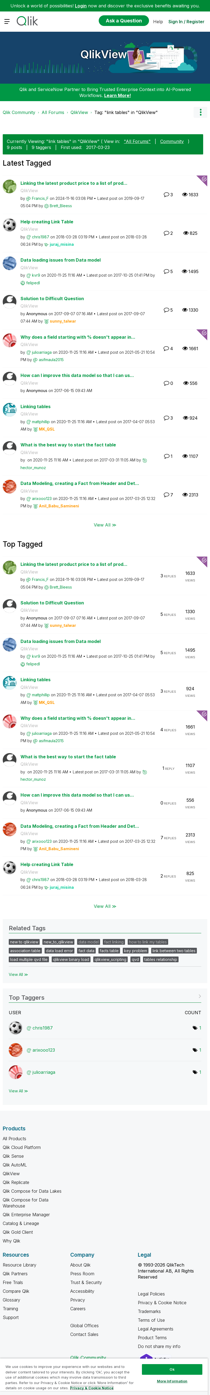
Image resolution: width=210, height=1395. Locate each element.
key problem (135, 950)
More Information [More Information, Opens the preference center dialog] (172, 1381)
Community (172, 141)
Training (10, 1308)
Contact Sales (84, 1334)
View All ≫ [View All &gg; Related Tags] (18, 974)
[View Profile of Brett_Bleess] (61, 205)
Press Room (82, 1273)
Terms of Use (151, 1320)
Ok (172, 1369)
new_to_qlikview (58, 942)
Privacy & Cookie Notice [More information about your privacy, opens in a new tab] (91, 1388)
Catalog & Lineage (21, 1223)
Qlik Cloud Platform (22, 1147)
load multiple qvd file (29, 959)
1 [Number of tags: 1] (200, 1028)
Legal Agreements (155, 1329)
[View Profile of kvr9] (36, 275)
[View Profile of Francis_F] (40, 198)
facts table (109, 950)
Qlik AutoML (15, 1165)
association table (25, 950)
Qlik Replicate (16, 1182)
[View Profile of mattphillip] (41, 421)
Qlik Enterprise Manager (26, 1214)
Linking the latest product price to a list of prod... (74, 183)
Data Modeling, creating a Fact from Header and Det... (80, 483)
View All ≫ (105, 525)
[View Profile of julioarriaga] (42, 352)
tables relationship (160, 959)
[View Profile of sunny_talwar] (63, 321)
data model (88, 942)
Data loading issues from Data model (61, 260)
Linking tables (36, 406)
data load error (59, 950)
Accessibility (82, 1291)
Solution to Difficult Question (52, 298)
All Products (14, 1138)
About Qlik (80, 1265)
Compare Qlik (16, 1291)
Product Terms (152, 1337)
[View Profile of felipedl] (33, 282)
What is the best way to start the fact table (68, 445)
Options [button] (200, 112)
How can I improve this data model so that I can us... (77, 375)
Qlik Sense (13, 1156)
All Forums (53, 112)
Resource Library (19, 1265)
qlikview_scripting (110, 959)
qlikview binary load (71, 959)
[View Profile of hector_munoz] (33, 467)
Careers (78, 1308)
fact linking (114, 942)
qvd (135, 959)
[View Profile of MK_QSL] (47, 429)
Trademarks (149, 1311)
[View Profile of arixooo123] (42, 498)
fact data (86, 950)
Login (81, 5)
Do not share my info (160, 1346)
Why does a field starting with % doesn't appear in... (78, 337)
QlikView (103, 54)
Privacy (77, 1300)
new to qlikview (24, 942)
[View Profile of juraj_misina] (62, 244)
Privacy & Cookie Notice (162, 1302)
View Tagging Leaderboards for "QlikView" (105, 996)
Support (11, 1317)
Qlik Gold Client (18, 1232)
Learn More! (117, 95)
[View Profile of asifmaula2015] (51, 359)
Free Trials (13, 1282)
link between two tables (174, 950)
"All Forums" (137, 141)
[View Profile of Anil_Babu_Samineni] (59, 506)
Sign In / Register (186, 21)
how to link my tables (148, 942)
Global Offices (84, 1325)
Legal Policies (151, 1294)
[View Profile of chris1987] (40, 237)
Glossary (11, 1300)
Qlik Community (19, 112)
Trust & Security (86, 1282)
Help (158, 21)
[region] (104, 1376)
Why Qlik (11, 1241)
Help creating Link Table (47, 221)
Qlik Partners (15, 1273)
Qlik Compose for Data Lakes (32, 1191)
